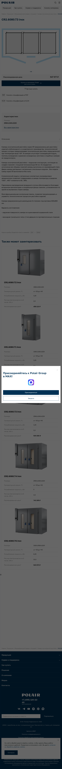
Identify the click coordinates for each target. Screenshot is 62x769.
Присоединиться (31, 392)
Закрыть (31, 398)
